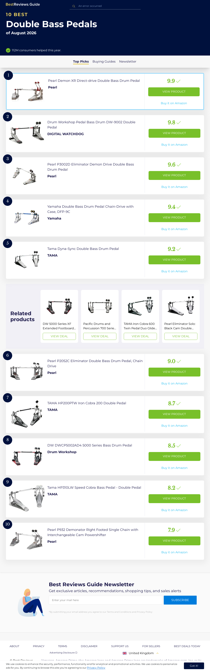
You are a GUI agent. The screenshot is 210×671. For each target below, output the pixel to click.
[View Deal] (59, 316)
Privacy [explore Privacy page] (38, 646)
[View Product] (105, 91)
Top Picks (81, 61)
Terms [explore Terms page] (62, 646)
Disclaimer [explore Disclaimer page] (89, 646)
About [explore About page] (14, 646)
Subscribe (180, 600)
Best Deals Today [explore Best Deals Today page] (187, 646)
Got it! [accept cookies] (194, 665)
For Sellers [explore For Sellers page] (151, 646)
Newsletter (127, 61)
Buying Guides (104, 61)
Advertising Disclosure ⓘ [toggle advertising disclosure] (63, 652)
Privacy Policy (96, 667)
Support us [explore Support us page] (120, 646)
